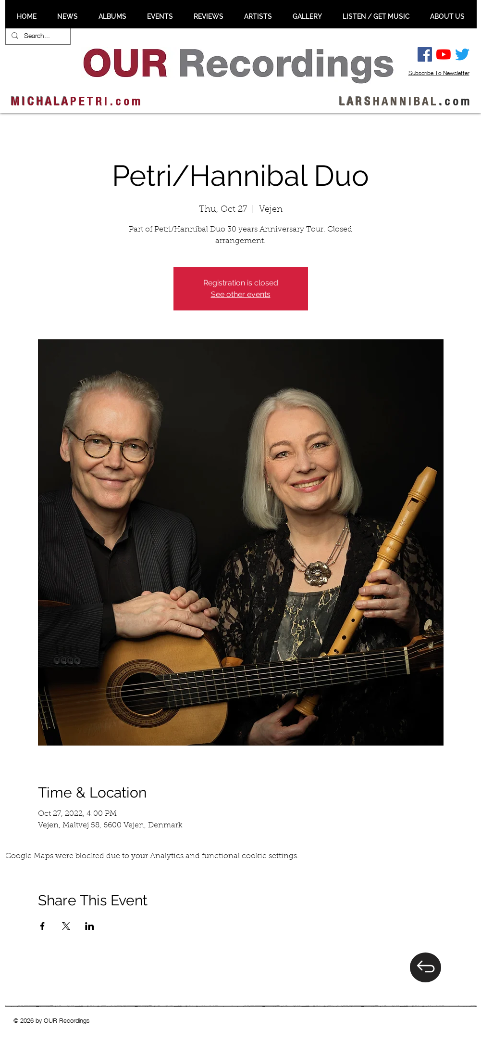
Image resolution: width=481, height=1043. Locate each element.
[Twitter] (462, 54)
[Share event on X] (66, 926)
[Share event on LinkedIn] (89, 926)
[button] (67, 16)
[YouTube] (443, 54)
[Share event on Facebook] (42, 926)
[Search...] (37, 35)
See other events (241, 294)
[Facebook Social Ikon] (425, 54)
